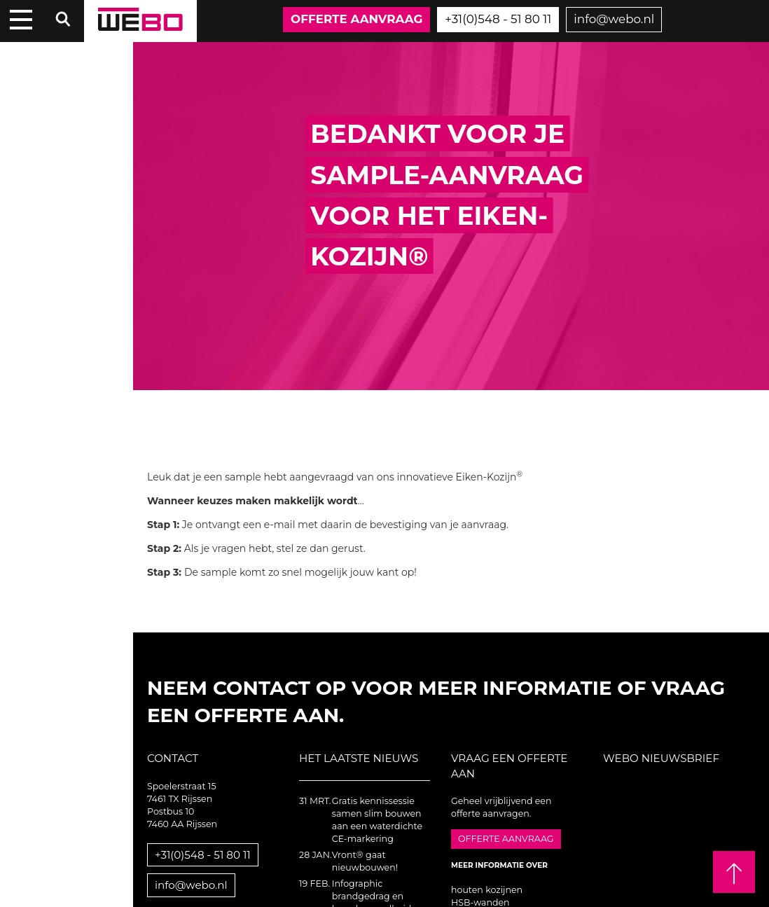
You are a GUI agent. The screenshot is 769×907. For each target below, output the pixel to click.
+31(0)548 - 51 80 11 (498, 19)
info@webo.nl (614, 19)
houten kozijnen (486, 890)
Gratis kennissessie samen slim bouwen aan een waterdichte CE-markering (377, 820)
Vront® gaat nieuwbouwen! (365, 861)
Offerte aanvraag (356, 19)
